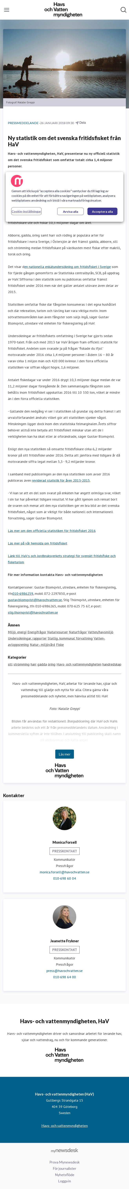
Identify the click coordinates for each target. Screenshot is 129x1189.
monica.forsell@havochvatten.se (64, 872)
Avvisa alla (70, 211)
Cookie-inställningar (26, 211)
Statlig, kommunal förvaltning (70, 638)
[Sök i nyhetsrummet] (123, 10)
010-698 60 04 (64, 878)
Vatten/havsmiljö (100, 632)
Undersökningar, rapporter (27, 638)
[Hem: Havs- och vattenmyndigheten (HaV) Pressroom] (63, 9)
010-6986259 (22, 593)
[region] (64, 197)
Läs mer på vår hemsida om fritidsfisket (37, 543)
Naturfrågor (78, 632)
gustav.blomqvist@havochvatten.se (35, 600)
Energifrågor (36, 632)
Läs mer (65, 754)
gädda (42, 664)
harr (33, 664)
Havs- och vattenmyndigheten (78, 664)
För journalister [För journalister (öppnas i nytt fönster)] (64, 1168)
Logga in (64, 1181)
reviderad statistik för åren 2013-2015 (61, 480)
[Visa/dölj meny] (6, 9)
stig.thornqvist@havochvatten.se (33, 612)
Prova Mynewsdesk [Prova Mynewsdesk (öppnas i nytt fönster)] (64, 1162)
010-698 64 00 (64, 977)
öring (51, 664)
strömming (22, 664)
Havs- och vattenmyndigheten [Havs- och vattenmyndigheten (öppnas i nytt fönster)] (64, 1125)
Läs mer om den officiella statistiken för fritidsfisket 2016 (52, 530)
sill (10, 664)
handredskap (111, 664)
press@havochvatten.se (64, 970)
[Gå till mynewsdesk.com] (64, 1150)
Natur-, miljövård (42, 644)
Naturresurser (57, 632)
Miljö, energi (17, 632)
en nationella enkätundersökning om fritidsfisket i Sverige (67, 266)
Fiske (60, 644)
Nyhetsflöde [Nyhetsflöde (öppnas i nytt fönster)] (64, 1174)
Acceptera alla (102, 211)
